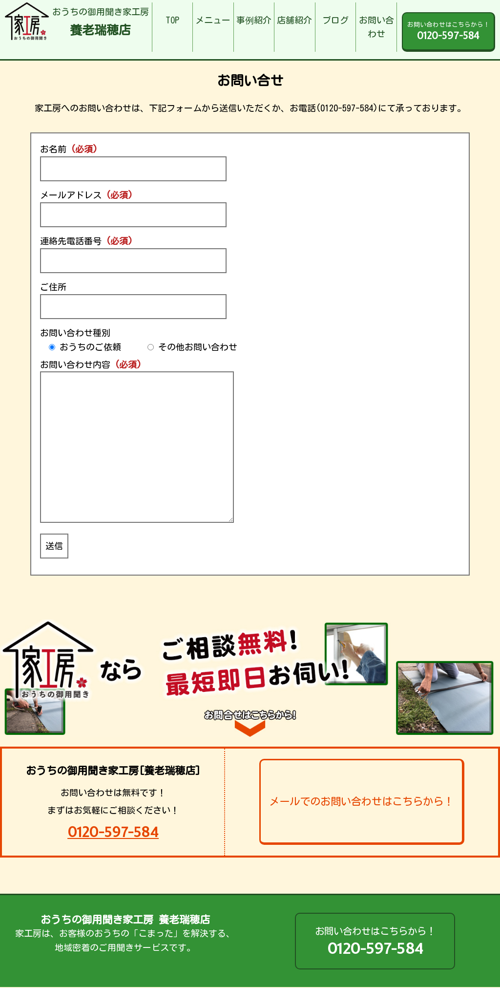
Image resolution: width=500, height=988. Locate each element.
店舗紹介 (294, 20)
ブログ (335, 20)
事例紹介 (253, 20)
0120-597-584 (113, 831)
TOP (172, 20)
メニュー (212, 20)
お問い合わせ (376, 27)
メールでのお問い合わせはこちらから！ (361, 801)
